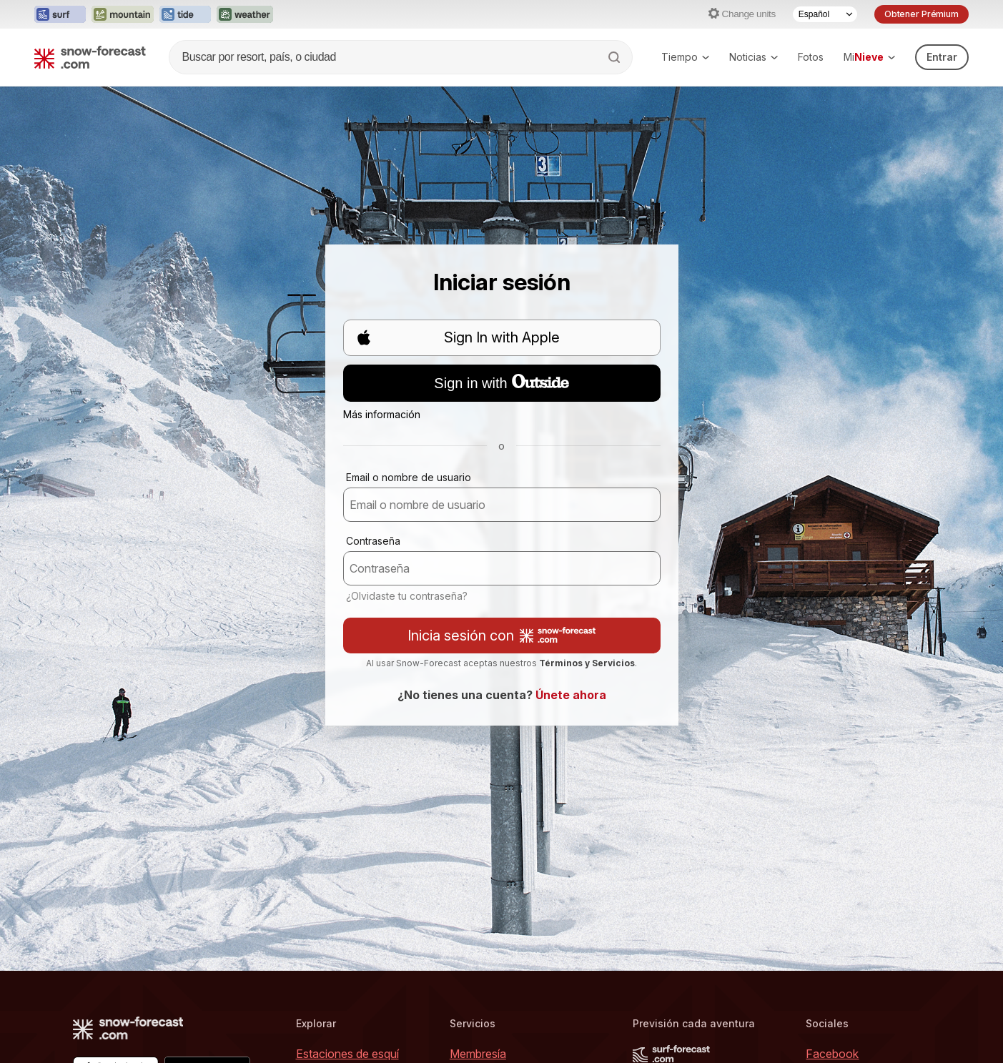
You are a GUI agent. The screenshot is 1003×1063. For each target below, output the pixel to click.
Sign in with (501, 382)
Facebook (832, 1054)
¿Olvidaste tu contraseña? (407, 596)
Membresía (478, 1054)
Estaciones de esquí (347, 1054)
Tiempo (685, 57)
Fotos (811, 57)
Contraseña (373, 541)
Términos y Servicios (587, 663)
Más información (381, 414)
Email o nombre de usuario (408, 477)
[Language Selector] (825, 14)
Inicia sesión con (501, 635)
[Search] (615, 57)
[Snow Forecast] (90, 57)
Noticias (753, 57)
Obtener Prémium (921, 14)
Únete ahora (570, 695)
